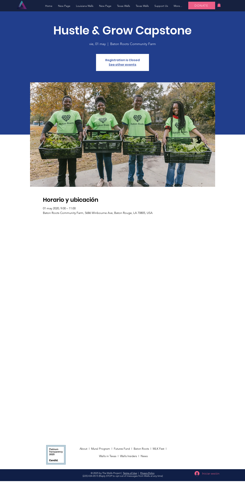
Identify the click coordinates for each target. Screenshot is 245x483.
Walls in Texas (107, 456)
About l (85, 448)
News (144, 456)
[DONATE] (201, 5)
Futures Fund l (124, 448)
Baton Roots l (143, 448)
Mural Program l (102, 448)
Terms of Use (130, 473)
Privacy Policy (147, 473)
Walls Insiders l (130, 456)
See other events (122, 64)
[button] (84, 6)
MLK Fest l (160, 448)
